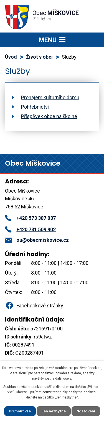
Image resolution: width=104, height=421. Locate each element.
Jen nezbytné (54, 411)
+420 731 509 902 (30, 229)
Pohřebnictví (35, 107)
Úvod (11, 57)
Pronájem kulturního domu (50, 97)
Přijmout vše (20, 411)
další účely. (63, 378)
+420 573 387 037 (30, 218)
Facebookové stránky (34, 305)
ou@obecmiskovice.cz (37, 240)
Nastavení (86, 411)
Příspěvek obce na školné (49, 116)
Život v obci (39, 57)
